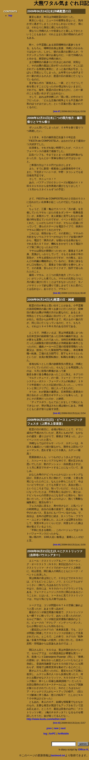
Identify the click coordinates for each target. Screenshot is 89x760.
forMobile (63, 733)
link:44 (57, 545)
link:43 (57, 723)
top (10, 15)
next (63, 728)
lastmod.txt (58, 755)
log (45, 733)
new (56, 728)
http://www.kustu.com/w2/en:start (46, 719)
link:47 (57, 111)
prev (49, 728)
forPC (52, 733)
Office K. (83, 749)
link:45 (57, 413)
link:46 (57, 293)
